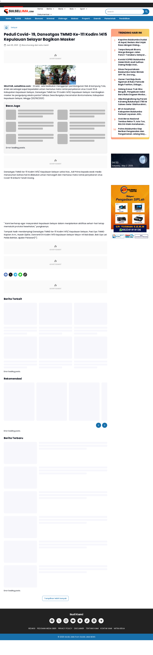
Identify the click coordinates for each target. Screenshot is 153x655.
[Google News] (80, 620)
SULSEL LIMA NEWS (87, 637)
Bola (73, 9)
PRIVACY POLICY (65, 628)
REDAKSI (31, 628)
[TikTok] (87, 620)
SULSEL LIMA (70, 637)
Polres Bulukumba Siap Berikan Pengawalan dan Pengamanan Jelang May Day (131, 131)
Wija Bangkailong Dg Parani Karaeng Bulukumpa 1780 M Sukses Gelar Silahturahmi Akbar (132, 102)
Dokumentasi (45, 14)
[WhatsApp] (20, 275)
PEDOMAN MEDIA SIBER (46, 628)
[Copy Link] (25, 275)
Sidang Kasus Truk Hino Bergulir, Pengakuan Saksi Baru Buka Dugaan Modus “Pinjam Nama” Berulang (131, 92)
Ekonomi (39, 18)
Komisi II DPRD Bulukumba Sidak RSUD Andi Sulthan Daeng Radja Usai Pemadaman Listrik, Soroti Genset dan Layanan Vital (132, 62)
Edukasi (74, 18)
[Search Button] (146, 11)
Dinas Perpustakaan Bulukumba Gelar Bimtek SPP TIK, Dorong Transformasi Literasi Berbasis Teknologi (131, 72)
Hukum (28, 18)
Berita (51, 9)
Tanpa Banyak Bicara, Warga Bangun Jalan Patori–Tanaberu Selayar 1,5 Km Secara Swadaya (131, 52)
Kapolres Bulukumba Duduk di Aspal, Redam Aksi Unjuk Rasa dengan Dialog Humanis (132, 42)
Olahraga (62, 18)
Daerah (97, 18)
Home (40, 9)
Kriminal (50, 18)
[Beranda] (6, 27)
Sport (84, 9)
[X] (11, 275)
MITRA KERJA (119, 628)
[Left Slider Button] (98, 425)
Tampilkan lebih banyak (55, 598)
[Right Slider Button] (104, 425)
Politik (18, 18)
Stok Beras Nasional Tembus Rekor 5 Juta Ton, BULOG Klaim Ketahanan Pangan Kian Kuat (131, 121)
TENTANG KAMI (92, 628)
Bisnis (62, 9)
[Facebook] (6, 275)
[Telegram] (15, 275)
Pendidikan (124, 18)
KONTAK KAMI (106, 628)
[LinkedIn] (94, 620)
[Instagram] (66, 620)
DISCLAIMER (79, 628)
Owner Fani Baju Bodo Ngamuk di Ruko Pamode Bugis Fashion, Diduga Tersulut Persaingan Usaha (132, 82)
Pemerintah (110, 18)
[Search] (125, 11)
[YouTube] (73, 620)
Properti (86, 18)
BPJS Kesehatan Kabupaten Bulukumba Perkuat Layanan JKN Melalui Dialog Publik (130, 112)
